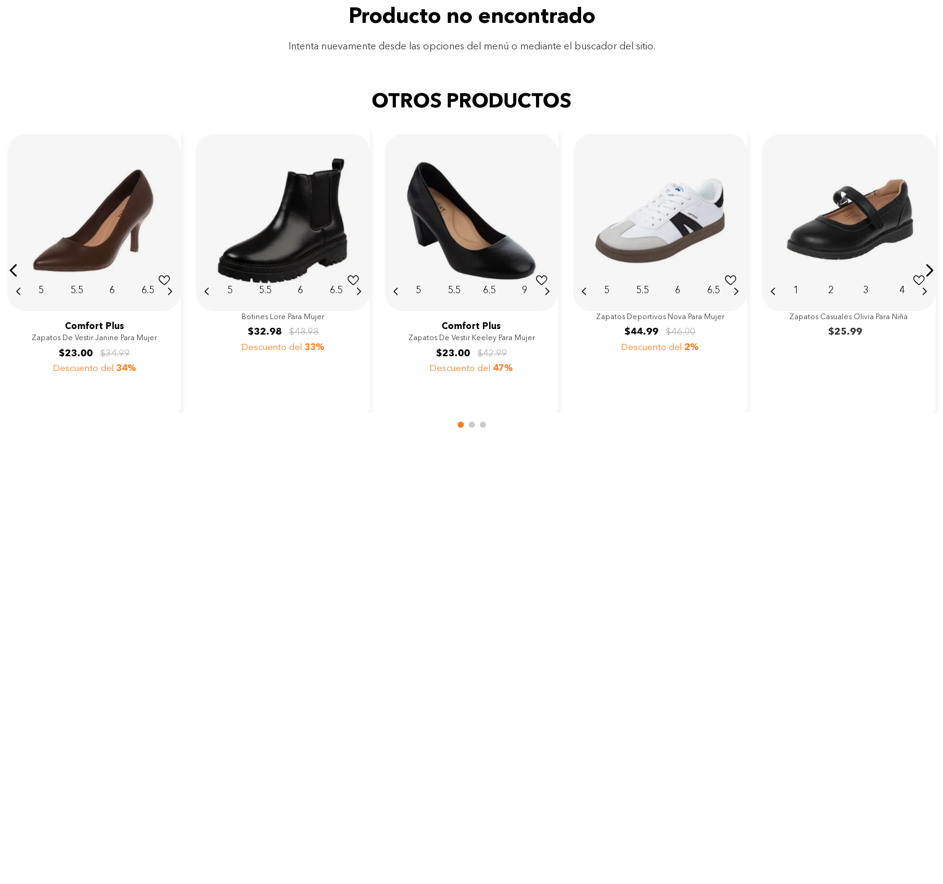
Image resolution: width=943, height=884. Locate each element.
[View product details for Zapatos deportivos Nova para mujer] (660, 270)
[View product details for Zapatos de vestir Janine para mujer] (94, 270)
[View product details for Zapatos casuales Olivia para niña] (849, 270)
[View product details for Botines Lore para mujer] (282, 270)
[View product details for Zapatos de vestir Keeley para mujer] (471, 270)
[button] (13, 270)
